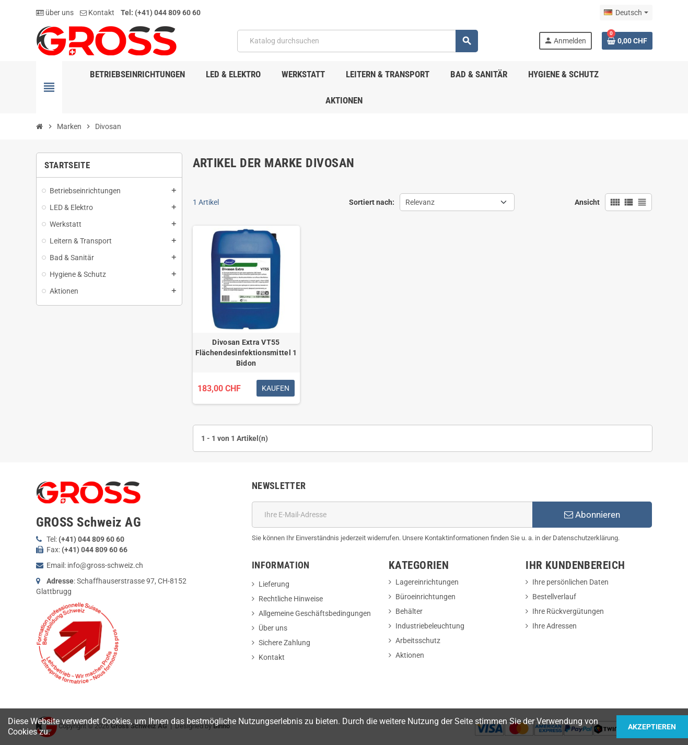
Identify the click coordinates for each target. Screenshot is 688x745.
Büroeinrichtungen (425, 596)
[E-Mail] (392, 515)
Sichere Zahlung (284, 642)
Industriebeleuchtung (429, 626)
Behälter (409, 611)
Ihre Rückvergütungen (568, 611)
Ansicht (587, 202)
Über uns (273, 628)
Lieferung (274, 584)
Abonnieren (592, 514)
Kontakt (97, 12)
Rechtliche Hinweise (291, 599)
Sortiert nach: (371, 202)
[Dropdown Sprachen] (626, 12)
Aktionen (409, 655)
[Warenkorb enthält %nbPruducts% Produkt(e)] (627, 41)
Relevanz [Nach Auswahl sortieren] (420, 202)
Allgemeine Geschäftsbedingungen (315, 613)
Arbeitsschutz (417, 640)
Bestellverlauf (554, 596)
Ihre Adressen (554, 626)
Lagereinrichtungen (427, 582)
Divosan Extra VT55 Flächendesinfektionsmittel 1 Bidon (246, 352)
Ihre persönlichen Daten (570, 582)
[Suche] (357, 41)
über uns (55, 12)
